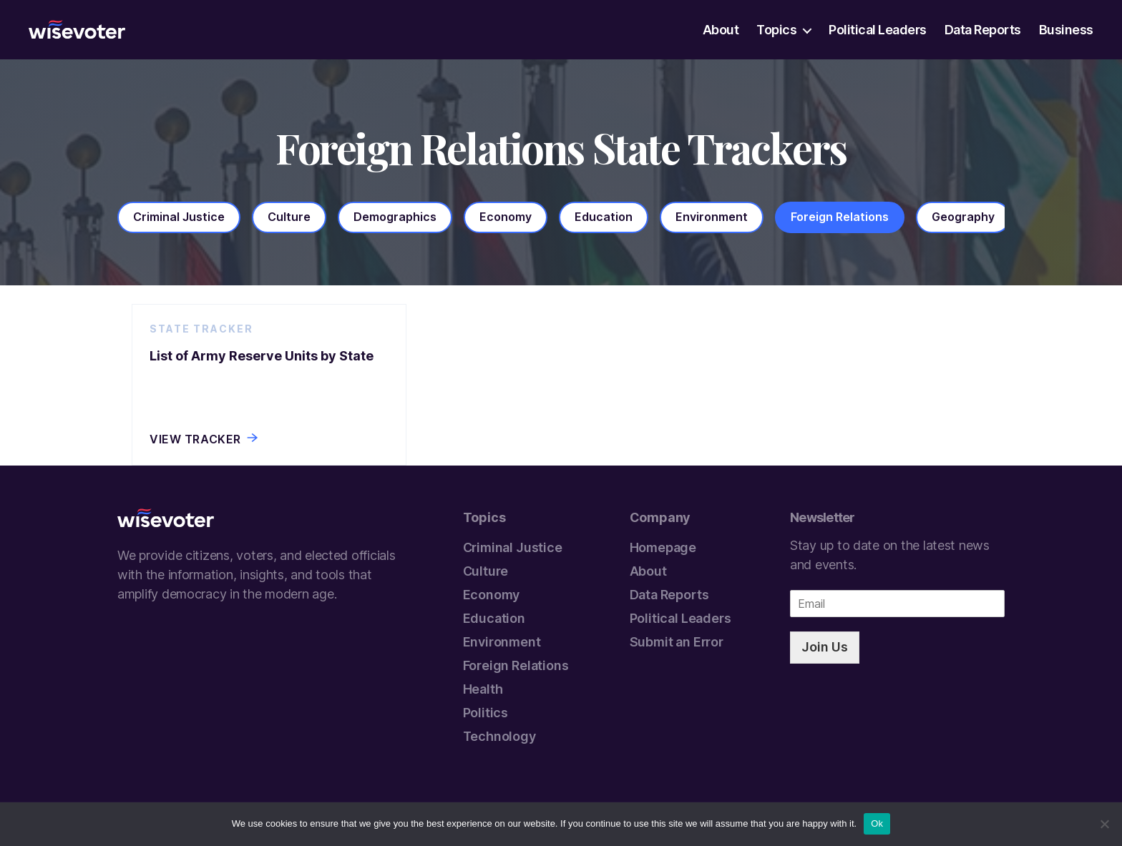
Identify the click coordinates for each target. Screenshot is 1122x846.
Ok (877, 823)
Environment (502, 641)
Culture (486, 571)
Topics (776, 30)
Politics (486, 712)
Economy (491, 594)
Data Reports (983, 30)
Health (483, 689)
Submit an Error (676, 641)
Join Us (824, 646)
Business (1066, 30)
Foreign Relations (516, 665)
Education (494, 618)
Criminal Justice (512, 547)
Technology (499, 736)
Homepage (663, 547)
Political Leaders (878, 30)
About (721, 30)
